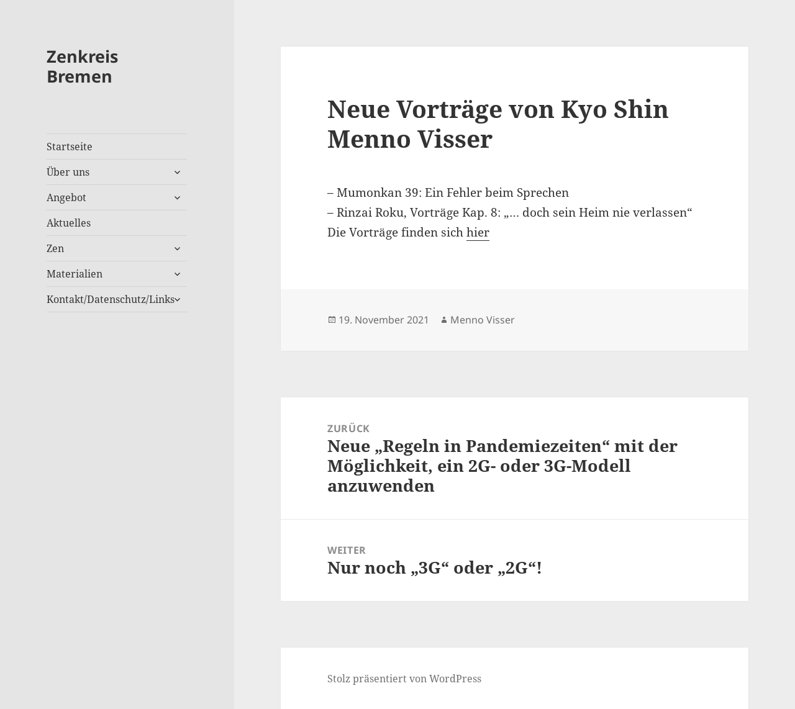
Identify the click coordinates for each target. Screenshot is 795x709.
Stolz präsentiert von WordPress (404, 678)
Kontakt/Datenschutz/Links (111, 299)
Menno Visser (482, 320)
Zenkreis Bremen (82, 66)
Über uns (68, 172)
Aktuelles (69, 223)
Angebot (66, 197)
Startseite (70, 146)
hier (477, 232)
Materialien (74, 274)
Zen (55, 248)
